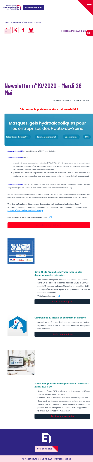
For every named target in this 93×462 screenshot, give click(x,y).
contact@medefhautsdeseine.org (25, 210)
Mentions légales (62, 458)
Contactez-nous (44, 448)
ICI (50, 217)
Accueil (7, 22)
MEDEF (7, 31)
